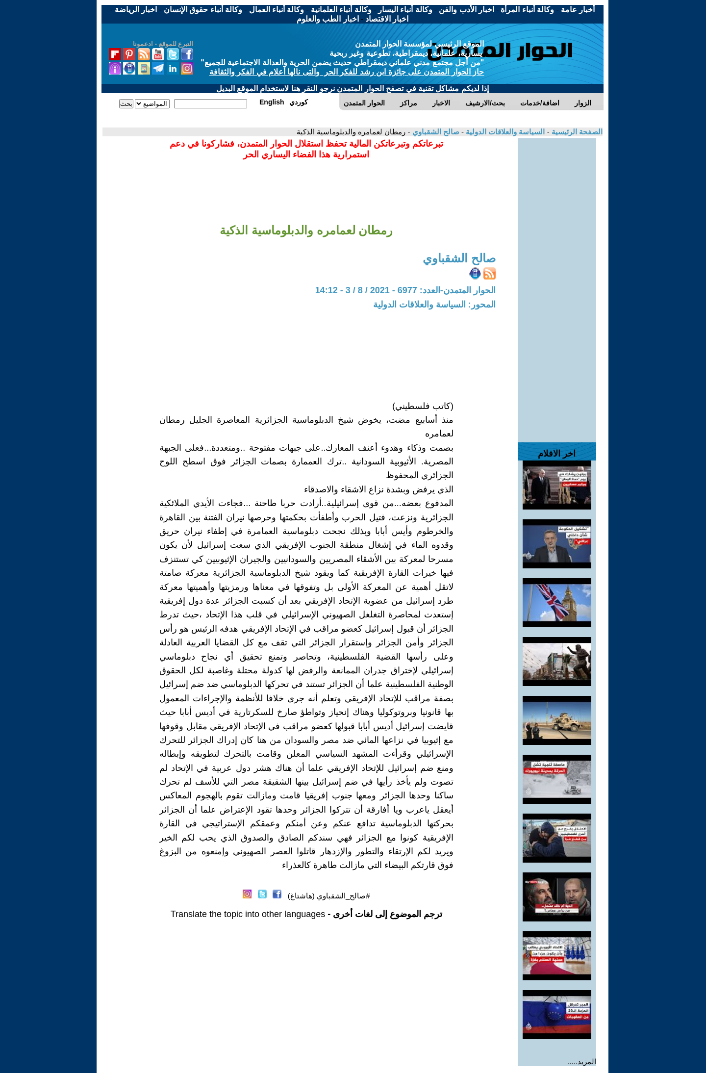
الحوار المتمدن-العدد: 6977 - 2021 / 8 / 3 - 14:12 (405, 290)
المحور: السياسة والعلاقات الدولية (434, 304)
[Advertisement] (557, 285)
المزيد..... (581, 1061)
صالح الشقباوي (434, 132)
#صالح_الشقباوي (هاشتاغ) (329, 896)
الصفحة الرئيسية (576, 132)
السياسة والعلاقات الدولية (504, 132)
